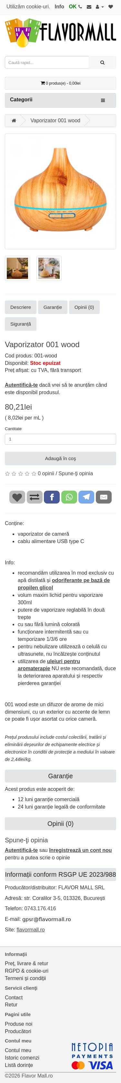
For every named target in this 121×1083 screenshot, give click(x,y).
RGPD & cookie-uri (26, 971)
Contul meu (18, 1050)
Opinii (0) (84, 307)
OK (72, 6)
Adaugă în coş (60, 458)
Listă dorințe (19, 1065)
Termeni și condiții (25, 978)
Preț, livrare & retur (26, 963)
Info (59, 6)
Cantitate (13, 428)
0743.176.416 (40, 908)
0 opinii (46, 473)
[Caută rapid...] (102, 62)
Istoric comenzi (22, 1057)
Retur (11, 1004)
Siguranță (20, 324)
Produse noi (18, 1024)
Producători (18, 1031)
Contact (14, 997)
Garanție (53, 307)
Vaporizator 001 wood (55, 120)
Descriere (20, 307)
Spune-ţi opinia (75, 473)
